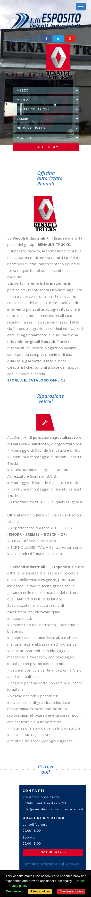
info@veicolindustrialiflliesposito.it (53, 809)
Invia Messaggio (53, 852)
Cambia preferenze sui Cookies (51, 864)
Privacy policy (17, 886)
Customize (13, 891)
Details (80, 881)
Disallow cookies (71, 891)
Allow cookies (40, 891)
